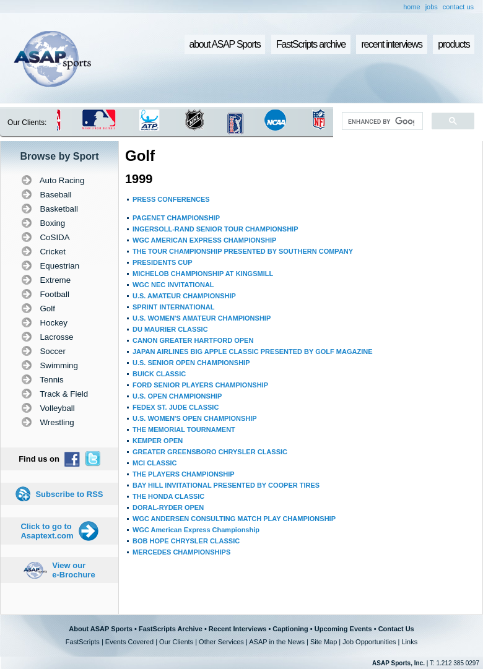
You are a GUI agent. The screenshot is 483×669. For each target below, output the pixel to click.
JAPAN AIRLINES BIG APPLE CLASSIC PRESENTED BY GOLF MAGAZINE (252, 351)
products (453, 44)
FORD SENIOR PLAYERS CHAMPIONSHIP (200, 385)
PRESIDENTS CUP (163, 262)
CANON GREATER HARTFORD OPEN (193, 340)
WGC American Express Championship (196, 529)
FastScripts (83, 641)
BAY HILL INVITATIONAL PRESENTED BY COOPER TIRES (226, 485)
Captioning (290, 628)
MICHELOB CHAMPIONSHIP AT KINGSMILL (203, 273)
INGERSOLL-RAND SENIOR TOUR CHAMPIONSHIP (215, 229)
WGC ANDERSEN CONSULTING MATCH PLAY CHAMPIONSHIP (234, 518)
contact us (458, 7)
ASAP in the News (277, 641)
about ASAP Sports (225, 44)
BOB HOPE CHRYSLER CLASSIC (186, 541)
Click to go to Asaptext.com (46, 531)
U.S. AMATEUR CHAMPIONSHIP (184, 296)
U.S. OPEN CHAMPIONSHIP (177, 396)
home (411, 7)
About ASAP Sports (101, 628)
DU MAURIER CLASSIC (170, 329)
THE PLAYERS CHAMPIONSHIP (184, 474)
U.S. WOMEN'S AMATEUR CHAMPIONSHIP (202, 318)
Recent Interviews (238, 628)
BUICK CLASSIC (159, 374)
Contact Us (396, 628)
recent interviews (391, 44)
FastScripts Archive (170, 628)
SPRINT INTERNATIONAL (173, 307)
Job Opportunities (369, 641)
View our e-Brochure (73, 570)
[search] (381, 121)
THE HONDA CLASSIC (168, 496)
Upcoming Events (343, 628)
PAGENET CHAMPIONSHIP (176, 218)
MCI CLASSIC (155, 463)
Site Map (323, 641)
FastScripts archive (311, 44)
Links (409, 641)
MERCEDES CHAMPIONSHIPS (181, 552)
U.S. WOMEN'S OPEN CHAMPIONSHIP (195, 418)
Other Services (221, 641)
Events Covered (129, 641)
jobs (431, 7)
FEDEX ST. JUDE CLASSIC (176, 407)
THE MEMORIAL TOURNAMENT (184, 429)
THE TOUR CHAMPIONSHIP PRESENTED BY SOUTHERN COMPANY (243, 251)
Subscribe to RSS (69, 494)
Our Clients (176, 641)
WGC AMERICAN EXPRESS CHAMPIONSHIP (204, 240)
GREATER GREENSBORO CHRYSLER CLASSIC (210, 451)
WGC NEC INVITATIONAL (173, 284)
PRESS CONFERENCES (171, 199)
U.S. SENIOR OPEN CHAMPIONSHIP (191, 362)
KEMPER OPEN (158, 440)
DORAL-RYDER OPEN (168, 507)
